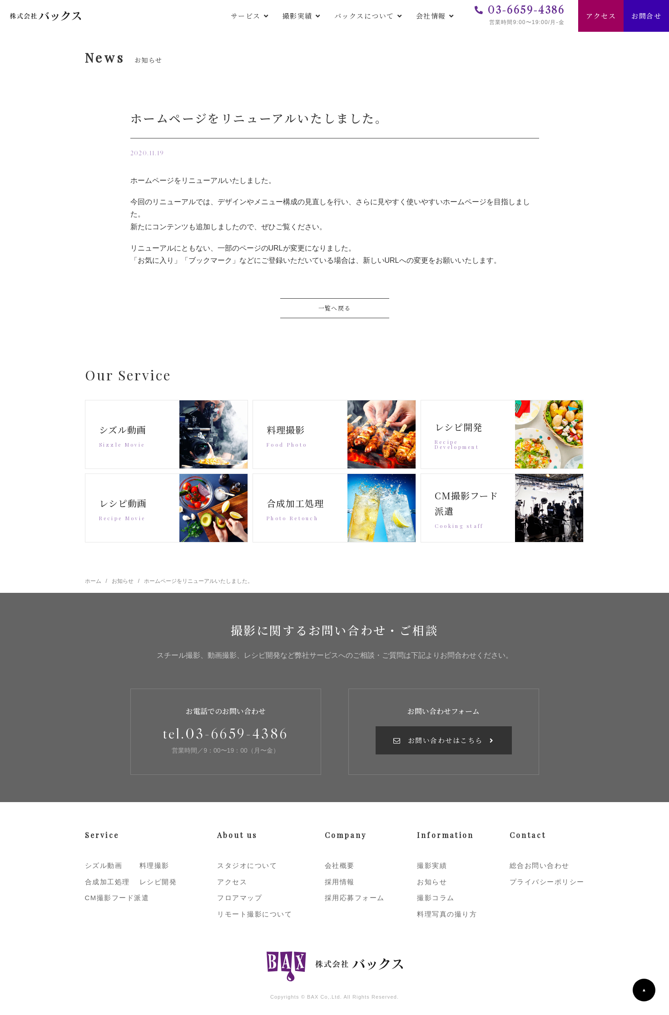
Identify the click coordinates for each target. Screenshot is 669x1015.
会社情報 (431, 15)
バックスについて (364, 15)
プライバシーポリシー (547, 882)
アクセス (601, 15)
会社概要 (340, 865)
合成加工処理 (107, 882)
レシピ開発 (158, 882)
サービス (246, 15)
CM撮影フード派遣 (117, 898)
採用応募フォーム (355, 898)
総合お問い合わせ (540, 865)
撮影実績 (297, 15)
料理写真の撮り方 (447, 914)
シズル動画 (104, 865)
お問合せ (646, 15)
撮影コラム (436, 898)
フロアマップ (239, 898)
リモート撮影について (254, 914)
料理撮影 (154, 865)
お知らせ (432, 882)
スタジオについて (247, 865)
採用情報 (340, 882)
